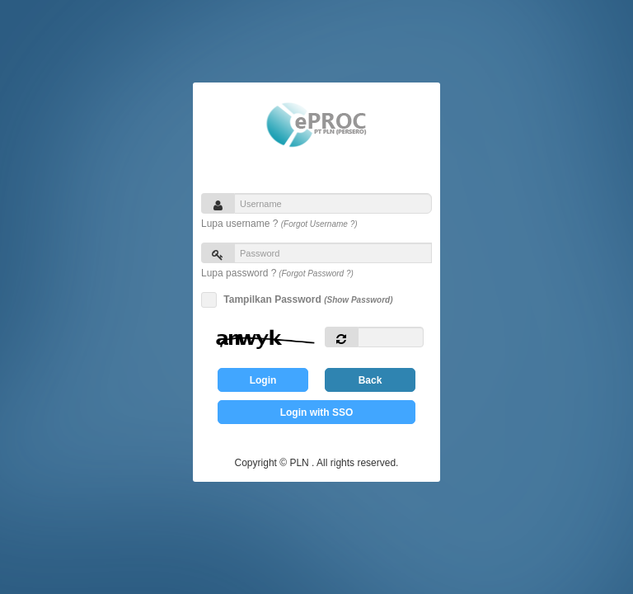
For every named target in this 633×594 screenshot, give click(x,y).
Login (263, 380)
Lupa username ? (279, 223)
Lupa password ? (277, 273)
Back (370, 380)
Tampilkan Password (305, 300)
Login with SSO (317, 412)
